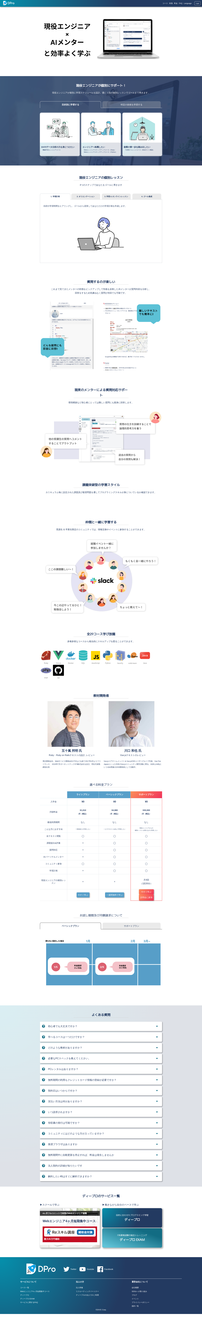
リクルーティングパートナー (87, 1320)
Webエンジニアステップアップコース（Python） (100, 152)
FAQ (180, 3)
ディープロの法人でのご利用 (87, 1324)
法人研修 (79, 1317)
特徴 (171, 3)
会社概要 (135, 1317)
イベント (135, 1328)
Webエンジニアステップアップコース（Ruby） (100, 150)
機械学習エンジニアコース (52, 150)
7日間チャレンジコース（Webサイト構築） (139, 150)
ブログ (134, 1324)
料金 (176, 3)
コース (165, 3)
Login (197, 3)
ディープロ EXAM (27, 1328)
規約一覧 (135, 1335)
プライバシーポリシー (140, 1331)
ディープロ (24, 1324)
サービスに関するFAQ (29, 1331)
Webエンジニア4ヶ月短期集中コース (35, 1320)
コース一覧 (24, 1317)
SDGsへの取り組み (139, 1320)
